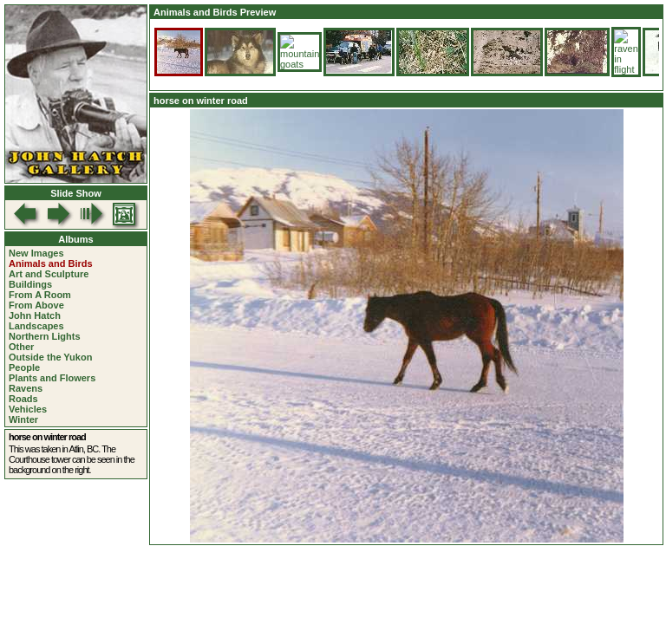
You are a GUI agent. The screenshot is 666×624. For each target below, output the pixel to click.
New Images (36, 253)
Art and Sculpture (48, 274)
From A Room (40, 294)
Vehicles (28, 409)
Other (21, 346)
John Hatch (35, 315)
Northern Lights (45, 336)
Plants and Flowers (52, 378)
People (24, 367)
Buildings (30, 284)
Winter (23, 419)
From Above (36, 305)
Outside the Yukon (50, 357)
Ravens (25, 388)
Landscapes (36, 326)
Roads (23, 398)
